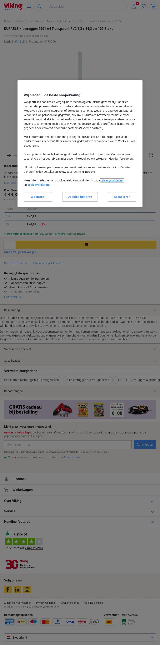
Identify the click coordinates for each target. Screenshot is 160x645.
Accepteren (122, 196)
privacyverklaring (112, 180)
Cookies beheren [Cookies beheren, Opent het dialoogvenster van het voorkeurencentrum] (80, 196)
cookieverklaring (39, 184)
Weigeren (38, 196)
